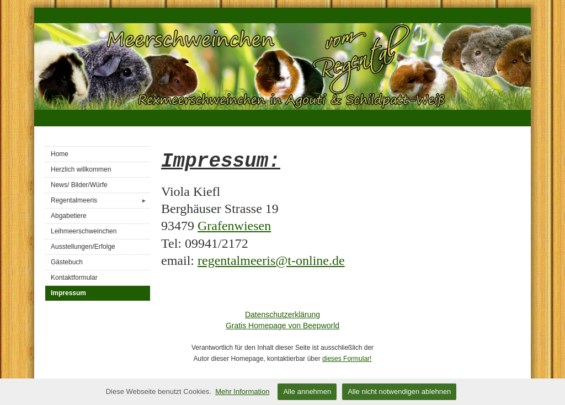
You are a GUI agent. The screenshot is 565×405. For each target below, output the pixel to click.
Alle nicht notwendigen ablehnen (399, 391)
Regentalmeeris (100, 200)
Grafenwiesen (234, 226)
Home (59, 154)
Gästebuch (67, 262)
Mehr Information (242, 391)
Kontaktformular (74, 277)
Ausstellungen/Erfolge (83, 247)
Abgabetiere (69, 216)
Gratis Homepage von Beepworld (282, 325)
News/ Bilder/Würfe (79, 185)
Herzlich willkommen (81, 169)
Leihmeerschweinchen (83, 231)
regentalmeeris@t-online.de (271, 260)
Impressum (68, 293)
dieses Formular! (346, 359)
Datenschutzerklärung (282, 314)
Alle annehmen (307, 391)
